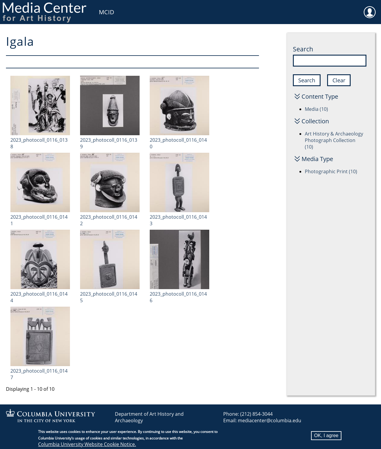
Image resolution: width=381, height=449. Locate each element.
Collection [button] (315, 121)
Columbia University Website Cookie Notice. (87, 445)
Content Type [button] (320, 96)
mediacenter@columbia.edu (269, 420)
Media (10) (316, 109)
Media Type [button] (317, 159)
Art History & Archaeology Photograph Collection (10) (334, 140)
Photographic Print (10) (331, 171)
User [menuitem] (369, 8)
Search (303, 49)
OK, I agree (326, 436)
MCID (106, 12)
